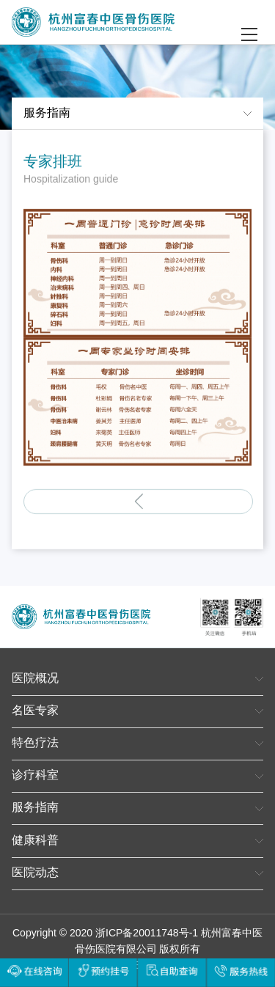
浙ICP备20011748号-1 (146, 933)
